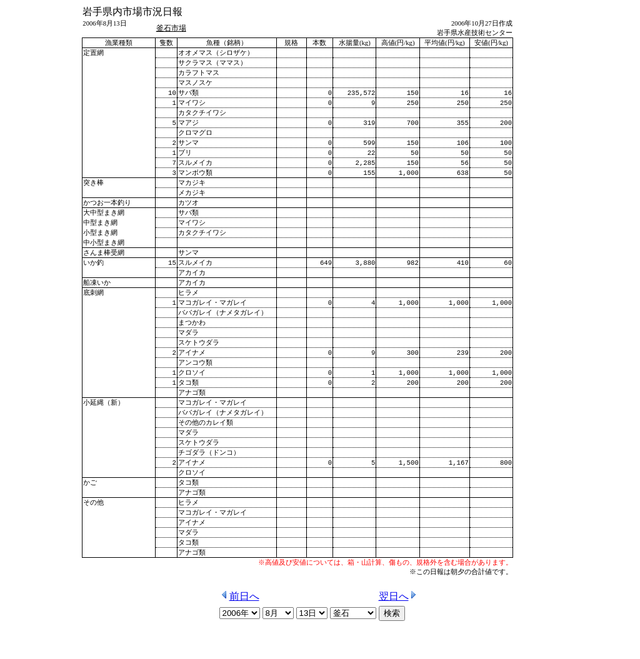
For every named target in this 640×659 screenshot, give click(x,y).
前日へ (239, 627)
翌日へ (399, 627)
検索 (392, 644)
